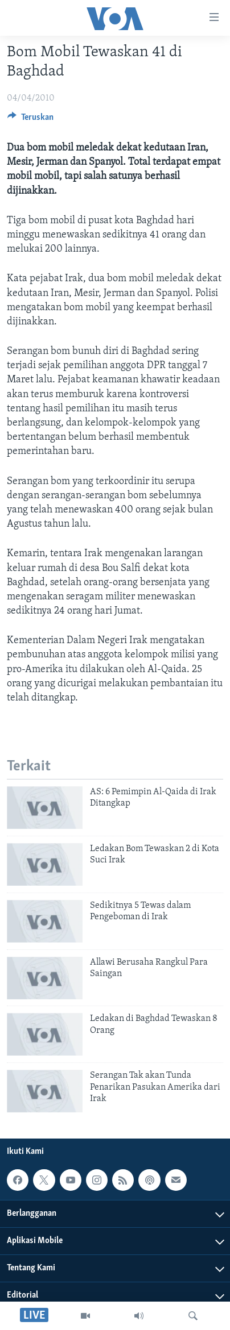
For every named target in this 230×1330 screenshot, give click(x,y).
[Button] (30, 120)
